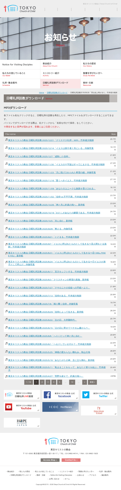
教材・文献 (41, 475)
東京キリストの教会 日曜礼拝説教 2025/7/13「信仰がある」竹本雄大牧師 (44, 296)
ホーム (48, 9)
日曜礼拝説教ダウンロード (57, 92)
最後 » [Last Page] (92, 382)
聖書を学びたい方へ (86, 471)
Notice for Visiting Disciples (61, 475)
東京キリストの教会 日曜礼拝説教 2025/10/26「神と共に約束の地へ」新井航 (46, 205)
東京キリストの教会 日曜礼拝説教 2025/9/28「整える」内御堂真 (40, 229)
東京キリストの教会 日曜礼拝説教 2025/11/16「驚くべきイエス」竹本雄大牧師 (47, 181)
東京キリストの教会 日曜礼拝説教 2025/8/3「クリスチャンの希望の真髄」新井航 (48, 280)
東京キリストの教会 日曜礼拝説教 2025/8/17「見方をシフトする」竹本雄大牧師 (48, 272)
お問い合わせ (106, 9)
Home (41, 92)
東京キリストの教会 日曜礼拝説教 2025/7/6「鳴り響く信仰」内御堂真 (43, 304)
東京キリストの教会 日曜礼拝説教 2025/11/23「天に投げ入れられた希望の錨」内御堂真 (52, 173)
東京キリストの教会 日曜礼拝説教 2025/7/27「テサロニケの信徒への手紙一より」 (49, 288)
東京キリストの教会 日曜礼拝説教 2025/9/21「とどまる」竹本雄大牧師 (43, 237)
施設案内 (89, 9)
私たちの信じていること (44, 471)
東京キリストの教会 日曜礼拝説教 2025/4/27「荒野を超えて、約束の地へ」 (46, 376)
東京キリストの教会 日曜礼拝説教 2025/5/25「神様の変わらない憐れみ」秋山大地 (49, 352)
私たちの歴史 (25, 471)
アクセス (75, 9)
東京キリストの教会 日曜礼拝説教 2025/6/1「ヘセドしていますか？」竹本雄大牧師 (49, 344)
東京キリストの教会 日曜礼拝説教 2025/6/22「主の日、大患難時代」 (42, 320)
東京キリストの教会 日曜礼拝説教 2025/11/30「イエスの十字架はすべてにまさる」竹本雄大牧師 (56, 164)
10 (72, 382)
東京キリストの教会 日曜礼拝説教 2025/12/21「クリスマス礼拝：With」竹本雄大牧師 (51, 140)
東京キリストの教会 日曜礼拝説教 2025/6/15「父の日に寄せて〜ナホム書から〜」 (49, 328)
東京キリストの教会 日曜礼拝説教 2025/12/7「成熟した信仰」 (39, 156)
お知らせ (62, 9)
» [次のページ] (84, 382)
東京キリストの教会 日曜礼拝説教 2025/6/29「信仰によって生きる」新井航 (46, 312)
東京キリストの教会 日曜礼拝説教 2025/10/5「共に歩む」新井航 (40, 221)
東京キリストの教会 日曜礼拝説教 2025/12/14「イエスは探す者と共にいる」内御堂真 (51, 148)
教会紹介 (10, 471)
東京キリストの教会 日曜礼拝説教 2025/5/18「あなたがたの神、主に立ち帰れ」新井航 (51, 360)
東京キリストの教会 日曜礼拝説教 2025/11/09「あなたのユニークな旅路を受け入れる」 (52, 189)
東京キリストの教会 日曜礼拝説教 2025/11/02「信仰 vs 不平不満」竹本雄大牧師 (48, 197)
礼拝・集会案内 (105, 471)
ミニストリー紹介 (66, 471)
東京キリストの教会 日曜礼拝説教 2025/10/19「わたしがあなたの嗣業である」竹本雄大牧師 (54, 213)
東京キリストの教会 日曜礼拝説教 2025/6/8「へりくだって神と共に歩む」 (45, 336)
